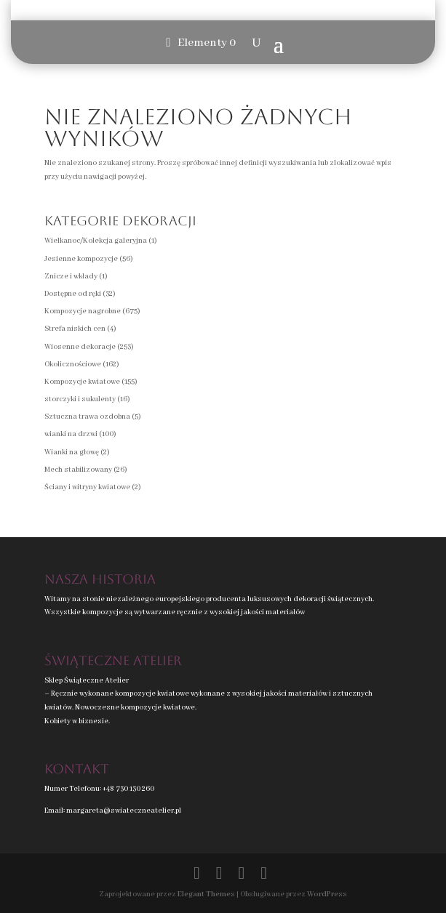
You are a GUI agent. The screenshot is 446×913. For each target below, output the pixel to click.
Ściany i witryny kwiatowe (87, 487)
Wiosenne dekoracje (80, 347)
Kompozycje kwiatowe (82, 382)
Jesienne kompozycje (81, 259)
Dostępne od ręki (72, 294)
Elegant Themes (206, 894)
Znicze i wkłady (70, 276)
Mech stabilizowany (78, 470)
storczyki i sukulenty (80, 399)
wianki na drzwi (70, 434)
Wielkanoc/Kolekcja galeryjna (95, 241)
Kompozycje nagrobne (82, 311)
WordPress (327, 894)
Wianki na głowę (71, 452)
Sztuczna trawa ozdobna (87, 417)
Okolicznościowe (72, 364)
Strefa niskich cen (74, 329)
